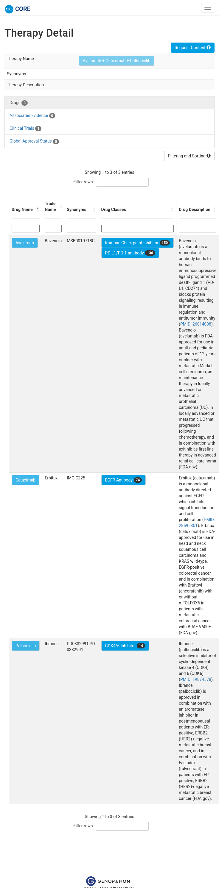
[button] (38, 209)
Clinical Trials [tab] (25, 128)
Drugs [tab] (19, 103)
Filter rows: (83, 181)
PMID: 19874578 (195, 679)
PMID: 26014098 (195, 324)
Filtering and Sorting (189, 156)
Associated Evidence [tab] (32, 115)
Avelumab (24, 242)
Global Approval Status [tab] (34, 141)
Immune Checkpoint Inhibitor (137, 243)
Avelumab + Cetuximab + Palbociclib (116, 60)
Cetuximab (25, 480)
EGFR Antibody (123, 480)
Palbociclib (25, 645)
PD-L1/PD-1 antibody (130, 253)
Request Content (193, 47)
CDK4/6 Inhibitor (125, 645)
